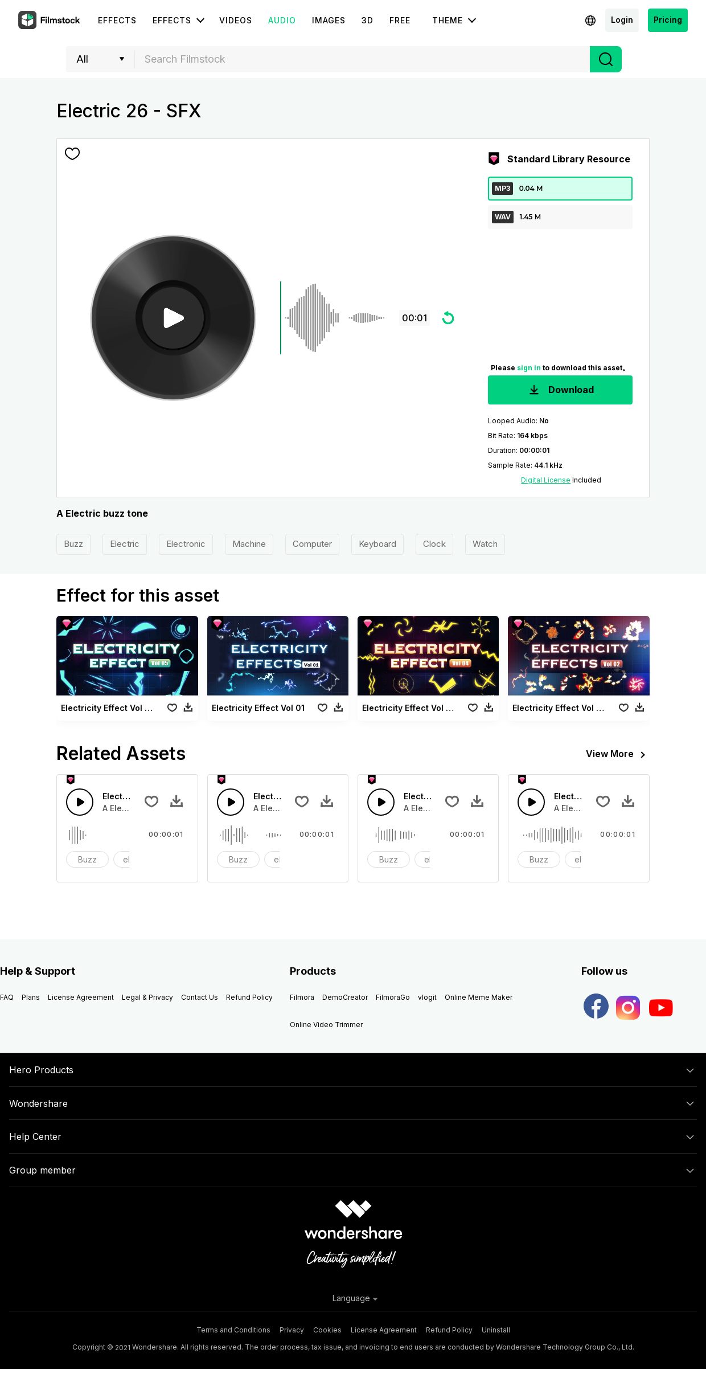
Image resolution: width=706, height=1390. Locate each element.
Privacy (292, 1330)
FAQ (7, 997)
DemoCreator (345, 997)
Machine (249, 543)
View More (618, 755)
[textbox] (362, 59)
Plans (31, 997)
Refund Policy (249, 997)
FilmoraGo (393, 997)
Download (560, 390)
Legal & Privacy (147, 997)
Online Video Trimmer (326, 1024)
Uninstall (496, 1330)
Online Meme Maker (478, 997)
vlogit (427, 997)
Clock (434, 543)
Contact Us (199, 997)
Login (622, 19)
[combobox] (362, 59)
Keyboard (377, 543)
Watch (485, 543)
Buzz (73, 543)
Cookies (327, 1330)
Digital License (545, 480)
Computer (312, 543)
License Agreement (81, 997)
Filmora (302, 997)
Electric (124, 543)
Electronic (186, 543)
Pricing (668, 19)
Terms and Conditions (233, 1330)
